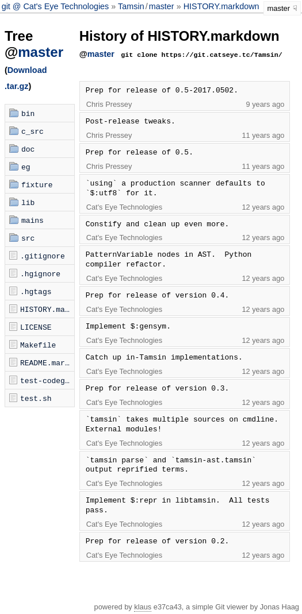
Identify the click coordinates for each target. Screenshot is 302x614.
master (161, 6)
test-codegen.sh (47, 380)
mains (32, 220)
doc (28, 149)
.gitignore (42, 255)
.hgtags (36, 291)
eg (25, 166)
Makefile (38, 344)
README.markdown (47, 362)
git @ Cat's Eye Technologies (57, 6)
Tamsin (131, 6)
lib (28, 202)
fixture (37, 184)
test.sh (36, 398)
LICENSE (36, 327)
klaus (142, 607)
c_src (32, 131)
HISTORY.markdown (221, 6)
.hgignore (40, 273)
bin (28, 113)
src (28, 238)
